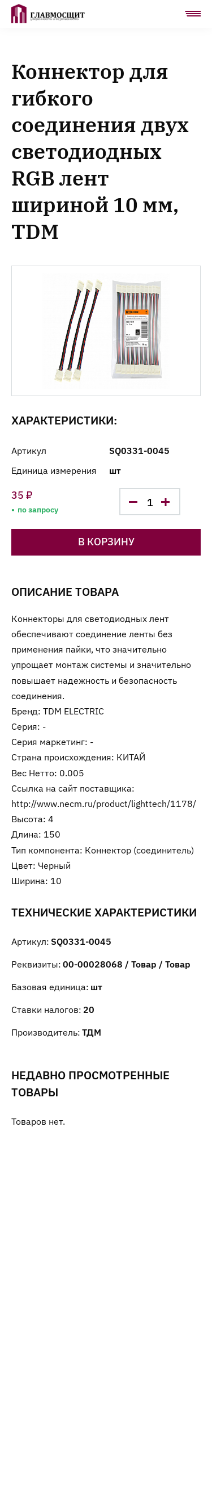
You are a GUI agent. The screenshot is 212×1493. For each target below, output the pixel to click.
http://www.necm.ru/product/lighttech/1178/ (103, 803)
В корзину (106, 541)
